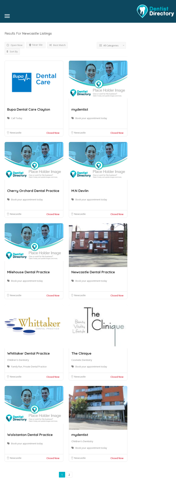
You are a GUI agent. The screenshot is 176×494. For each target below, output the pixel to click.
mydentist (79, 109)
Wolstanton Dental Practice (30, 434)
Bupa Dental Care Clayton (28, 109)
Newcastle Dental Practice (93, 272)
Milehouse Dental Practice (28, 272)
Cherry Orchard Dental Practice (33, 190)
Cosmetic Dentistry (81, 360)
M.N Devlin (79, 190)
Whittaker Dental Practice (28, 353)
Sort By (12, 51)
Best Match (57, 45)
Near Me (36, 45)
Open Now (14, 45)
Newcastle (15, 132)
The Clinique (81, 353)
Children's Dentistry (18, 360)
